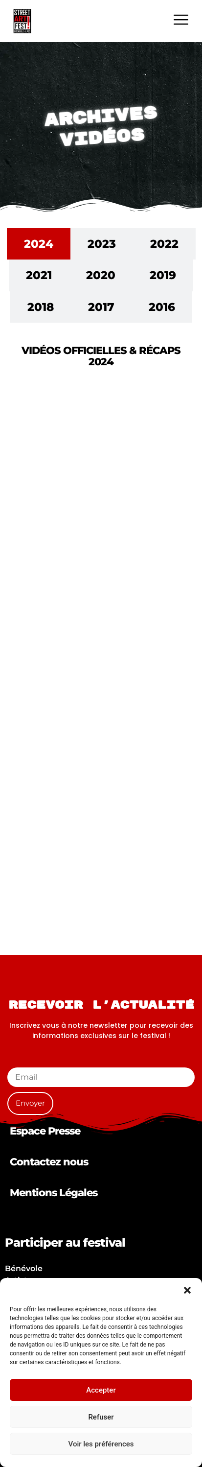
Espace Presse (45, 1131)
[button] (187, 1290)
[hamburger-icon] (181, 21)
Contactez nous (49, 1162)
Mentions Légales (53, 1192)
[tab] (38, 244)
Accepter (100, 1390)
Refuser (100, 1417)
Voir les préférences (101, 1444)
